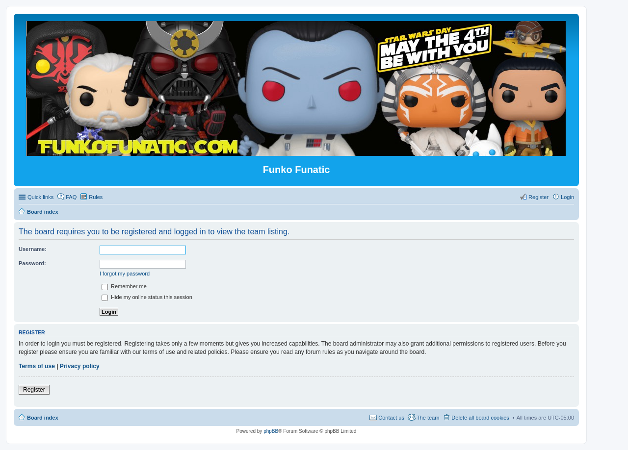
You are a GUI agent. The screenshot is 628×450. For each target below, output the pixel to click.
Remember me (124, 286)
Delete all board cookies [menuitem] (480, 418)
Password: (32, 263)
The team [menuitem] (428, 418)
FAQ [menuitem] (71, 197)
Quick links (40, 197)
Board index (42, 418)
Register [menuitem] (538, 197)
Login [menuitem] (567, 197)
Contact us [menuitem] (391, 418)
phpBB (270, 431)
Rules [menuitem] (96, 197)
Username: (33, 249)
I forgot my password (125, 273)
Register (34, 389)
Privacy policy (80, 366)
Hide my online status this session (147, 297)
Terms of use (37, 366)
